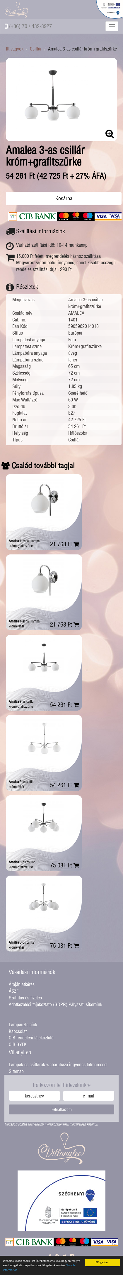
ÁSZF (13, 991)
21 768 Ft (64, 544)
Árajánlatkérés (22, 984)
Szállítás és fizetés (25, 998)
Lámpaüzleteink (23, 1024)
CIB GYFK (18, 1044)
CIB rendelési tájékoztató (31, 1038)
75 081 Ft (64, 865)
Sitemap (16, 1071)
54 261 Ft (64, 704)
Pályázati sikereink (85, 1004)
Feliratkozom (62, 1109)
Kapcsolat (18, 1031)
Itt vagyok (14, 49)
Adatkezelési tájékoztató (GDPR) (38, 1004)
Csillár (36, 49)
